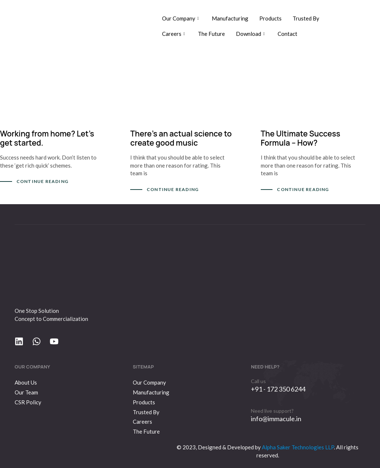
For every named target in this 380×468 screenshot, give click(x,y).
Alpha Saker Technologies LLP (297, 447)
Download (251, 33)
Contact (287, 33)
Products (270, 18)
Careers (174, 33)
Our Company (181, 18)
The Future (211, 33)
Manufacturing (230, 18)
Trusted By (306, 18)
